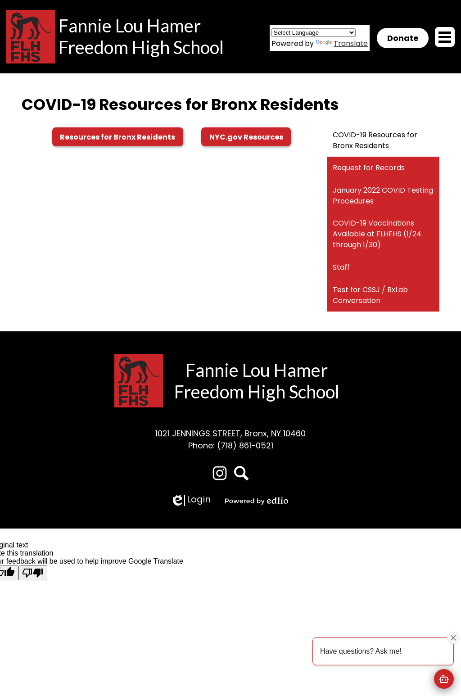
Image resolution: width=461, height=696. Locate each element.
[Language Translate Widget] (313, 32)
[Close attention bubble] (453, 637)
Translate (342, 43)
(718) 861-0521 (245, 445)
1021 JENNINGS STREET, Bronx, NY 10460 (230, 433)
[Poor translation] (32, 572)
